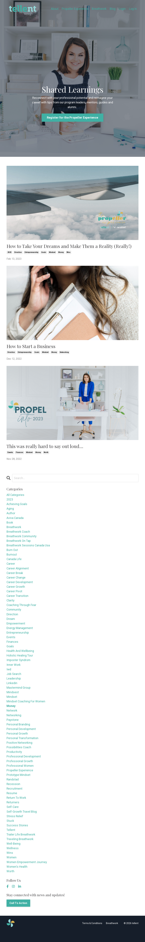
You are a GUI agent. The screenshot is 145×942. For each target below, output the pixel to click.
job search (14, 680)
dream (11, 623)
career (11, 567)
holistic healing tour (20, 661)
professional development (24, 764)
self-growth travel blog (22, 821)
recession (13, 793)
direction (18, 253)
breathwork (14, 529)
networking (64, 354)
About (54, 8)
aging (10, 510)
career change (16, 581)
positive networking (20, 750)
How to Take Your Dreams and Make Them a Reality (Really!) (72, 247)
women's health (17, 877)
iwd (9, 675)
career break (15, 576)
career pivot (14, 595)
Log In (133, 8)
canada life (14, 562)
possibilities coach (19, 755)
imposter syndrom (19, 666)
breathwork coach (18, 534)
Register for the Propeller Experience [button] (72, 118)
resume (12, 802)
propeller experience (20, 778)
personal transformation (23, 746)
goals (43, 253)
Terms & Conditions (92, 934)
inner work (14, 670)
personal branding (18, 731)
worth (46, 454)
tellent (11, 840)
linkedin (12, 689)
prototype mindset (19, 783)
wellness (13, 858)
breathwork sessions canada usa (28, 548)
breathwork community (22, 539)
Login (122, 8)
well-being (13, 854)
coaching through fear (22, 609)
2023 (9, 253)
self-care (13, 816)
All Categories (15, 496)
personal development (21, 736)
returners (13, 811)
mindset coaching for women (26, 708)
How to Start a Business (32, 347)
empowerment (16, 628)
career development (20, 586)
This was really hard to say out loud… (47, 448)
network (12, 717)
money (61, 253)
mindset (52, 253)
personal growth (17, 741)
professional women (20, 774)
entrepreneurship (31, 253)
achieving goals (17, 506)
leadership (14, 684)
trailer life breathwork (21, 844)
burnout (12, 557)
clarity (11, 604)
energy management (20, 633)
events (10, 454)
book (10, 524)
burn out (12, 553)
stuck (10, 830)
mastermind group (19, 694)
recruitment (15, 797)
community (14, 614)
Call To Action (18, 914)
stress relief (15, 825)
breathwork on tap (19, 543)
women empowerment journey (27, 873)
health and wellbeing (20, 656)
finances (19, 454)
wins (68, 253)
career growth (16, 590)
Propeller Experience (75, 8)
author (11, 515)
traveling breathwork (20, 849)
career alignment (18, 571)
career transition (18, 600)
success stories (17, 835)
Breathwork (99, 8)
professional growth (20, 769)
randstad (13, 788)
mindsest (13, 699)
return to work (16, 807)
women (12, 868)
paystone (13, 727)
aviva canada (15, 520)
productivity (14, 760)
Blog (112, 8)
